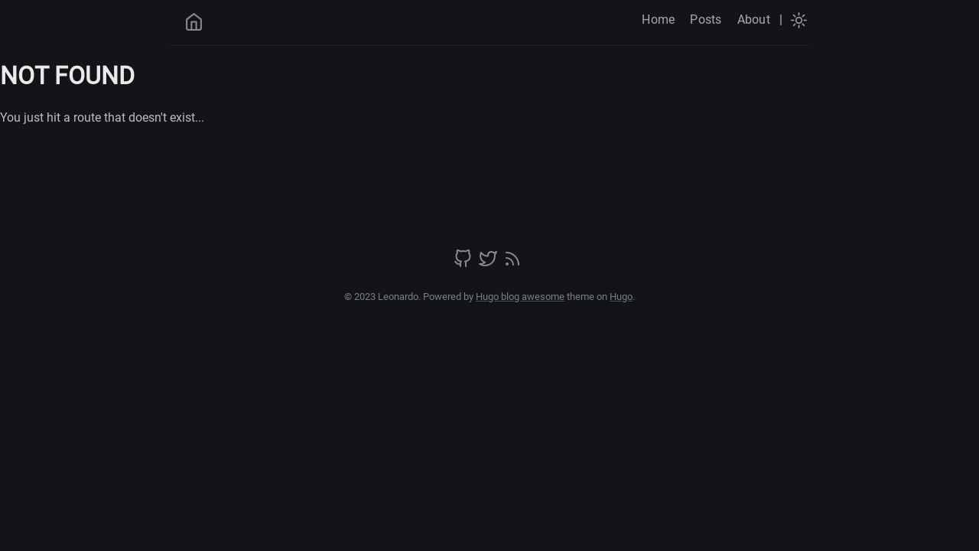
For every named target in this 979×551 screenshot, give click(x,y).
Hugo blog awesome (520, 296)
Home (658, 19)
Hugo (621, 296)
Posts (705, 19)
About (753, 19)
